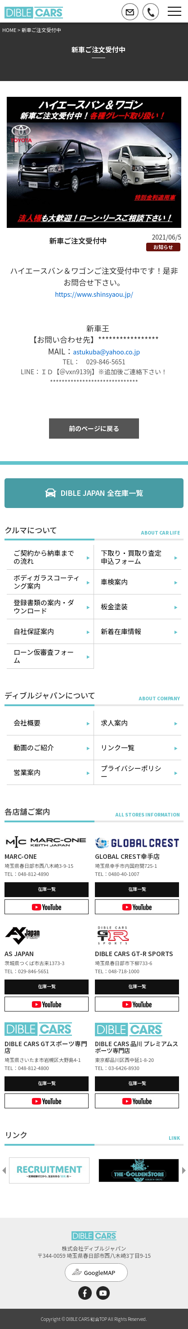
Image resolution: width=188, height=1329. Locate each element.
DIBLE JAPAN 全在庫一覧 (102, 492)
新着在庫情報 (121, 631)
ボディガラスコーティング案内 (46, 581)
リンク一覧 (117, 747)
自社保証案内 (33, 631)
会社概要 (26, 722)
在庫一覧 (47, 888)
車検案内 (114, 581)
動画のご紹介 (33, 747)
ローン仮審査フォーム (43, 656)
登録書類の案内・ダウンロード (43, 606)
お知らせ (163, 246)
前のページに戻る (94, 428)
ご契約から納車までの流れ (43, 557)
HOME (9, 29)
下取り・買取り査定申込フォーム (131, 557)
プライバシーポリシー (131, 772)
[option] (49, 1170)
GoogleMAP (100, 1272)
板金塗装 (114, 606)
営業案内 (26, 772)
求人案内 (114, 722)
